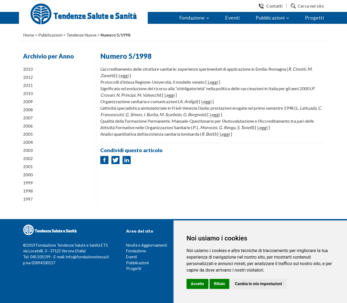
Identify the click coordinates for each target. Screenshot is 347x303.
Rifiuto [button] (219, 284)
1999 (28, 182)
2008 (28, 109)
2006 (28, 125)
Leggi (123, 75)
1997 (28, 199)
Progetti (314, 18)
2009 (28, 101)
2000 (28, 174)
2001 (28, 166)
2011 (28, 85)
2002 (28, 158)
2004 (28, 142)
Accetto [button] (197, 284)
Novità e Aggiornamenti (146, 245)
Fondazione (192, 18)
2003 (28, 150)
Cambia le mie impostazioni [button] (258, 284)
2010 (28, 93)
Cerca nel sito (311, 5)
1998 (28, 190)
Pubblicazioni (270, 18)
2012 (28, 77)
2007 (28, 117)
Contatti (274, 5)
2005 (28, 134)
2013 (28, 69)
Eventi (232, 18)
